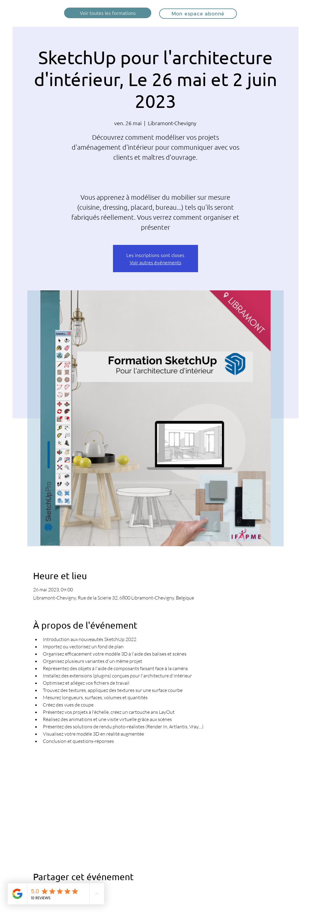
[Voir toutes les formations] (107, 13)
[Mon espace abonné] (198, 13)
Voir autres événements (155, 262)
